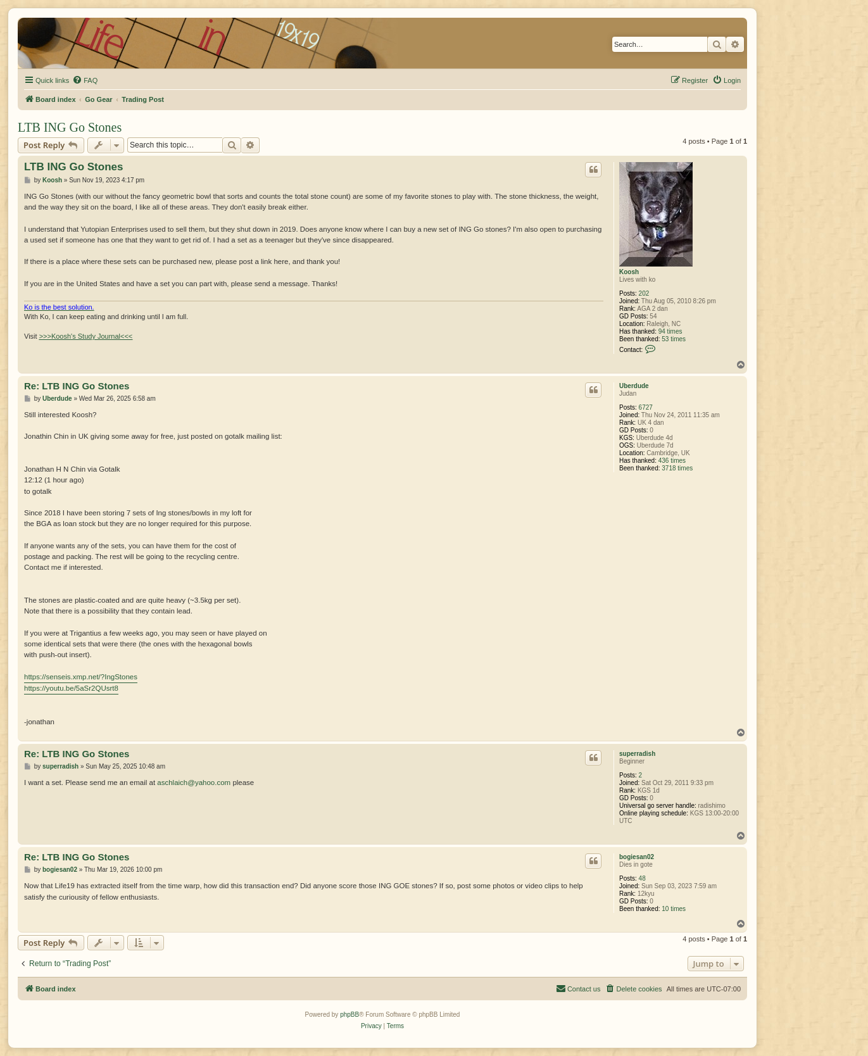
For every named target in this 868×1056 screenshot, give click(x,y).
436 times (672, 460)
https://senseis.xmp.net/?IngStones (80, 677)
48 (642, 878)
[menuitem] (84, 80)
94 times (670, 331)
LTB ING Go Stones (70, 127)
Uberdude (634, 385)
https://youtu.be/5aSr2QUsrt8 (71, 688)
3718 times (677, 468)
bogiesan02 (636, 856)
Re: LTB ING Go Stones (76, 385)
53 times (674, 339)
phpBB (349, 1014)
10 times (674, 908)
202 (644, 293)
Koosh (629, 271)
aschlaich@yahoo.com (193, 782)
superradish (637, 753)
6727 (646, 407)
